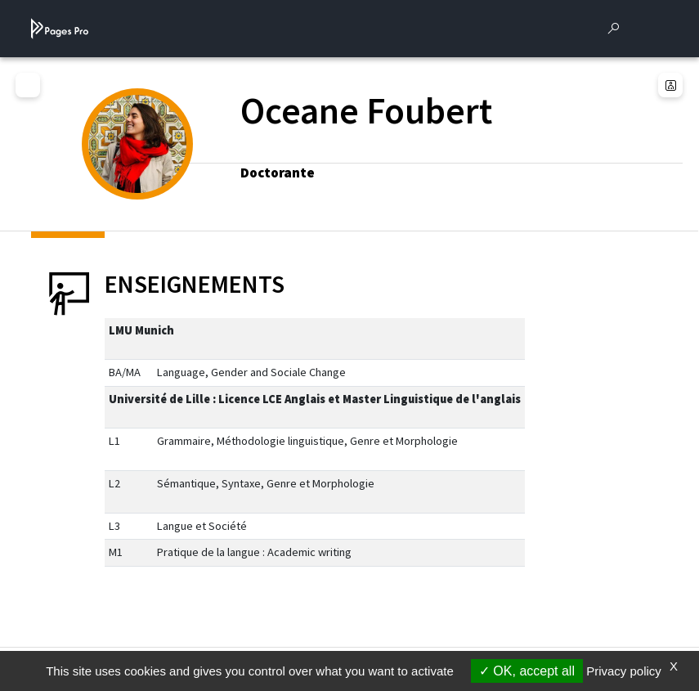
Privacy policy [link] (623, 671)
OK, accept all (527, 671)
